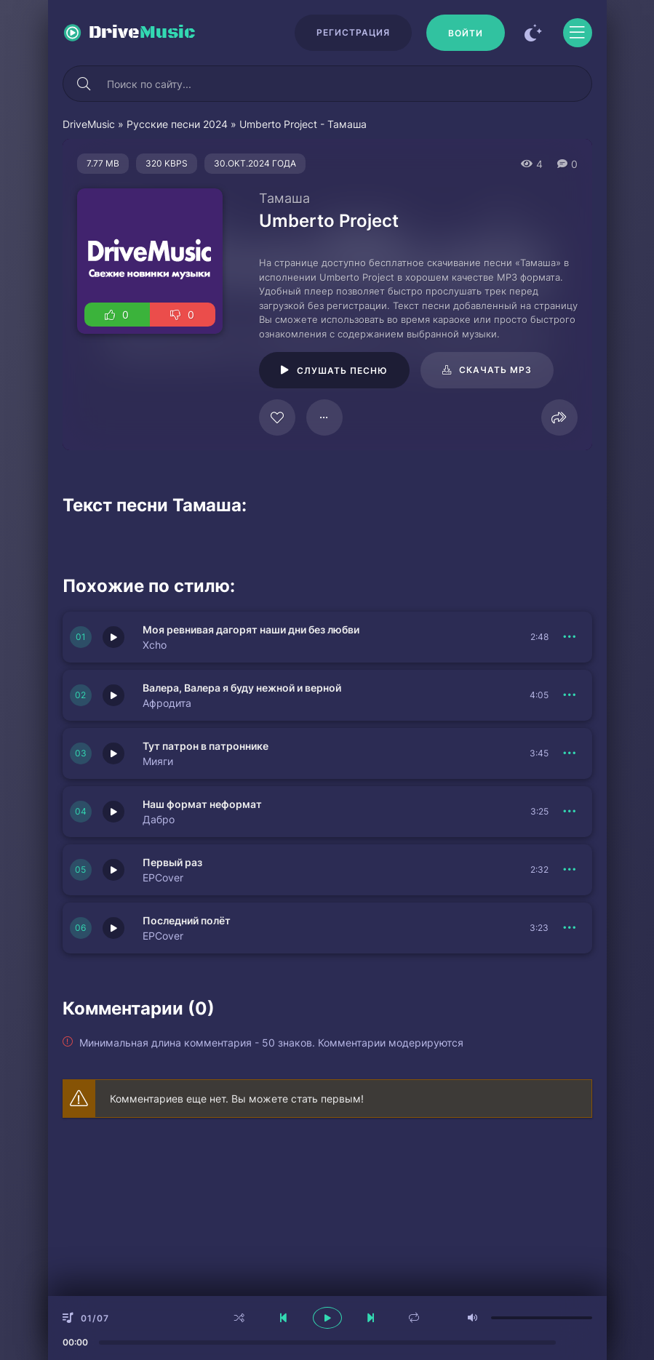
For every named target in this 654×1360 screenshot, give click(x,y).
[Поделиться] (559, 417)
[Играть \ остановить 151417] (113, 811)
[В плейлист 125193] (324, 417)
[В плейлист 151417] (570, 812)
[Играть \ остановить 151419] (113, 870)
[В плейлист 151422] (570, 637)
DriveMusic (89, 124)
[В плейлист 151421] (570, 695)
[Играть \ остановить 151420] (113, 753)
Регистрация (353, 32)
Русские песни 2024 (177, 124)
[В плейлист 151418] (570, 928)
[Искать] (84, 83)
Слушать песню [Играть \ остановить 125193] (342, 370)
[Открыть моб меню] (577, 32)
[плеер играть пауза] (327, 1318)
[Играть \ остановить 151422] (113, 637)
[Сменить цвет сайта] (534, 32)
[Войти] (465, 33)
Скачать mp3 (495, 369)
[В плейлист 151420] (570, 753)
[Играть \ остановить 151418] (113, 928)
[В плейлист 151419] (570, 870)
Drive (142, 33)
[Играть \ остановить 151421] (113, 695)
